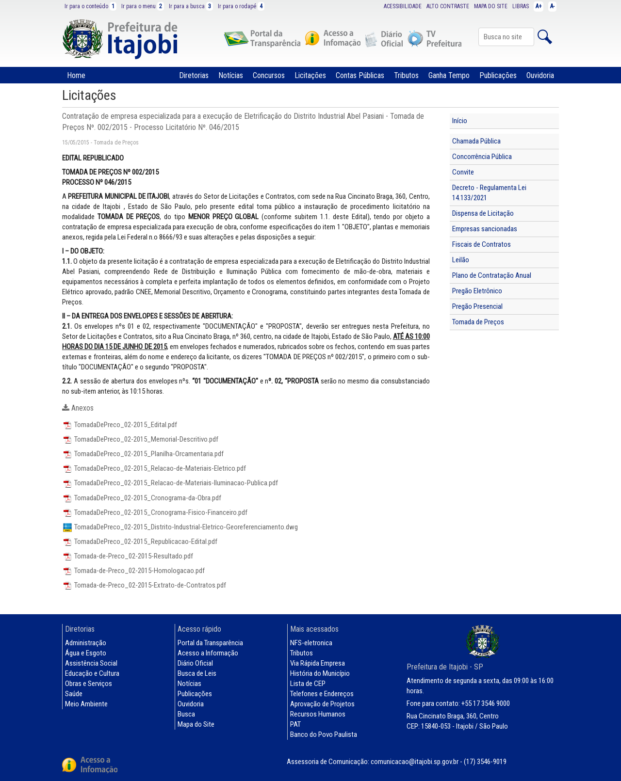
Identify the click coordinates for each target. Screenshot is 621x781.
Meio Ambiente (86, 704)
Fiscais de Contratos (481, 244)
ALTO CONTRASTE (447, 6)
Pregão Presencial (477, 306)
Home (76, 75)
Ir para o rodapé (241, 6)
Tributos (406, 75)
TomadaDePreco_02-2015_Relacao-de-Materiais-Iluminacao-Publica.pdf (170, 482)
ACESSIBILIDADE (403, 6)
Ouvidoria (540, 75)
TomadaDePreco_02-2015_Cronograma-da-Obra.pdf (141, 498)
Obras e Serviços (88, 683)
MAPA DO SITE (490, 6)
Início (459, 120)
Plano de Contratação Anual (491, 275)
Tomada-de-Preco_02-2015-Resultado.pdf (127, 556)
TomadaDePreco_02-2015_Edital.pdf (119, 424)
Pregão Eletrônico (477, 291)
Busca (186, 714)
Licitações (310, 75)
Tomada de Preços (478, 322)
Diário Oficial (195, 663)
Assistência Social (91, 663)
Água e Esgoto (85, 653)
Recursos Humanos (317, 714)
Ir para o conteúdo (90, 6)
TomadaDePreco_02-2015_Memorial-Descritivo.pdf (140, 439)
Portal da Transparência (210, 642)
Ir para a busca (191, 6)
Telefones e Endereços (322, 693)
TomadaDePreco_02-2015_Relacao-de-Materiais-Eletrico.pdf (154, 468)
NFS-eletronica (311, 642)
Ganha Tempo (449, 75)
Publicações (498, 75)
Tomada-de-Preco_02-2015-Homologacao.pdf (133, 570)
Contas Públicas (360, 75)
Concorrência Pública (482, 156)
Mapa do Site (196, 724)
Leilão (460, 259)
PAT (295, 724)
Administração (85, 642)
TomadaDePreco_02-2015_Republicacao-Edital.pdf (139, 541)
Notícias (230, 75)
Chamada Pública (476, 141)
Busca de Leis (197, 673)
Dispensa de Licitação (483, 213)
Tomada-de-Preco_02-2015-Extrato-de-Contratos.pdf (144, 585)
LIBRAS (520, 6)
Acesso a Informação (208, 653)
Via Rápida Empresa (317, 663)
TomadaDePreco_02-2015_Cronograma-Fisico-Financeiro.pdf (154, 512)
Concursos (269, 75)
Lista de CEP (308, 683)
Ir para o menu (142, 6)
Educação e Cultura (92, 673)
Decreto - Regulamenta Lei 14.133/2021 (489, 192)
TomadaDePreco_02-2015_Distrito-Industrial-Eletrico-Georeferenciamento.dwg (180, 527)
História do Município (320, 673)
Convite (463, 172)
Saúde (73, 693)
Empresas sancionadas (484, 228)
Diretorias (194, 75)
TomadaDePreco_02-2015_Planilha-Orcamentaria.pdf (143, 453)
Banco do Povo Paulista (323, 734)
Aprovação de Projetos (322, 704)
